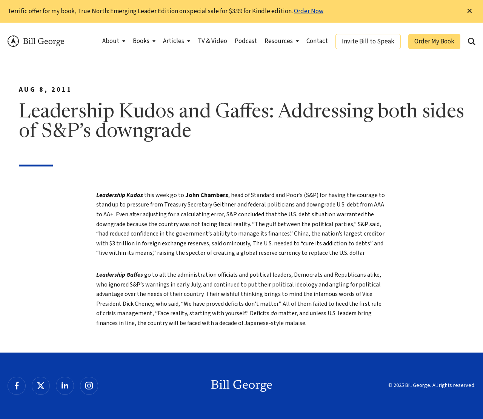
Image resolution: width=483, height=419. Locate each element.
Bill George (36, 41)
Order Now (308, 11)
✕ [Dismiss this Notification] (469, 11)
